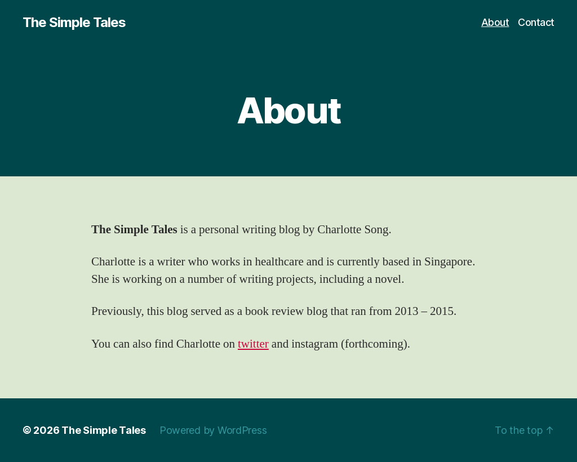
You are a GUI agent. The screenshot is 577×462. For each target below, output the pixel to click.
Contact (536, 22)
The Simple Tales (74, 22)
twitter (253, 344)
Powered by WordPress (213, 430)
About (495, 22)
